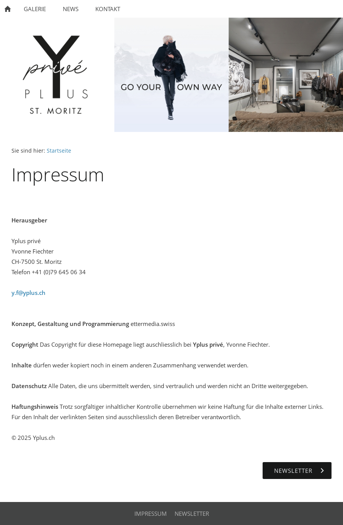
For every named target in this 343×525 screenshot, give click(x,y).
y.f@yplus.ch (28, 292)
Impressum (150, 513)
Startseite (59, 150)
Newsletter (192, 513)
